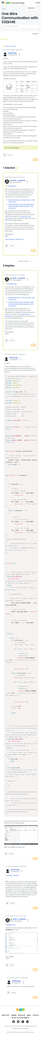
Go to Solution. (14, 148)
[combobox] (20, 26)
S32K (4, 9)
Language (31, 8)
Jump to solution (10, 46)
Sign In (37, 3)
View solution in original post (14, 239)
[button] (19, 54)
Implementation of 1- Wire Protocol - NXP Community (21, 201)
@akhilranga (12, 186)
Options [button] (35, 34)
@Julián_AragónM (13, 909)
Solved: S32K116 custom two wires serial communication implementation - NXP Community (21, 206)
